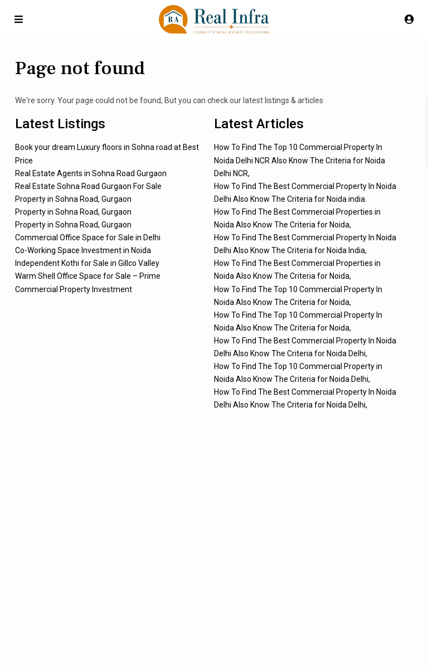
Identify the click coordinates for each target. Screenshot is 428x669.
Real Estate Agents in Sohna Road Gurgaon (91, 173)
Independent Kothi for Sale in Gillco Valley (87, 263)
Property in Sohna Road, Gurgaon (73, 199)
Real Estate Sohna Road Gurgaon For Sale (88, 186)
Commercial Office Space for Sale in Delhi (87, 237)
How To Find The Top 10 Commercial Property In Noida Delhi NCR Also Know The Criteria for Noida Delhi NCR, (299, 160)
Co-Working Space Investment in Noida (83, 250)
